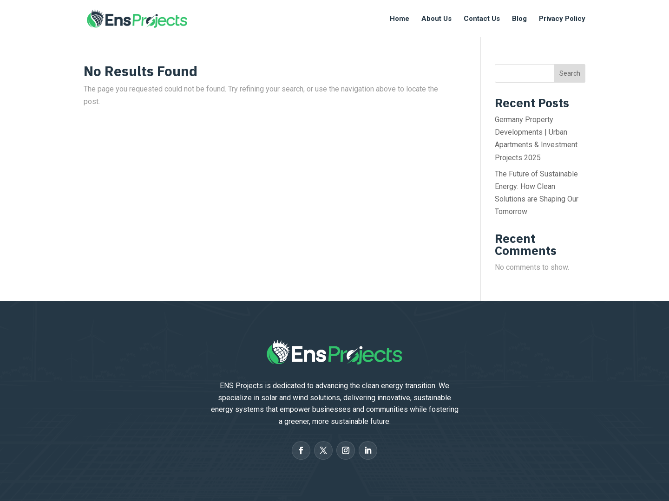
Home (399, 19)
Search (569, 73)
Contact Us (482, 19)
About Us (436, 19)
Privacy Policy (562, 19)
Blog (519, 19)
